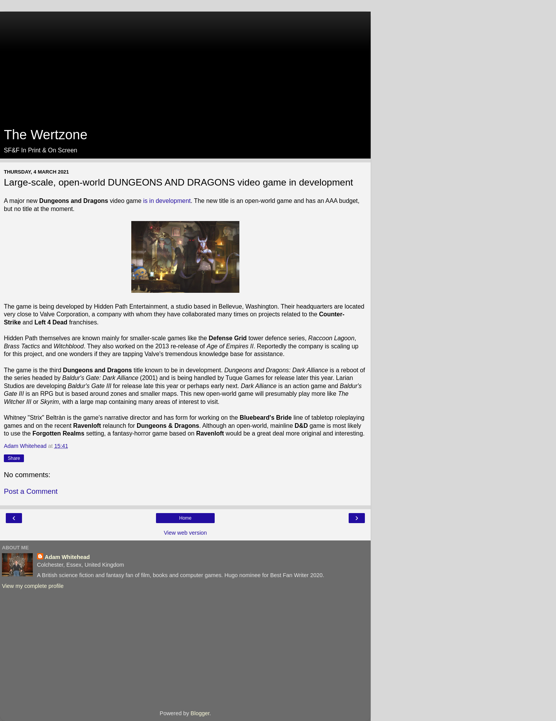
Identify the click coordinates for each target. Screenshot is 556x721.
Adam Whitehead (67, 557)
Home (185, 518)
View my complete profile (33, 586)
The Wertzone (45, 134)
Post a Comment (31, 491)
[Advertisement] (185, 66)
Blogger (200, 713)
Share (14, 458)
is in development (167, 201)
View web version (185, 533)
